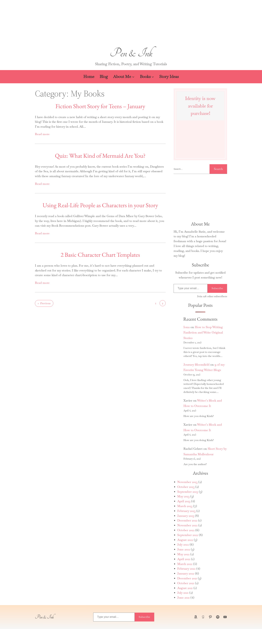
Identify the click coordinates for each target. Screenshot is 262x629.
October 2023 (185, 487)
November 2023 (187, 482)
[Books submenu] (153, 76)
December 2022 (187, 520)
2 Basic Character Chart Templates (100, 254)
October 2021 (185, 583)
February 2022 (186, 568)
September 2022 (187, 535)
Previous (44, 303)
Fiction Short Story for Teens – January (100, 106)
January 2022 (185, 573)
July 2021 (182, 593)
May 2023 (183, 496)
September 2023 (187, 492)
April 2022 (183, 559)
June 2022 (183, 549)
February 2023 (186, 511)
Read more (42, 134)
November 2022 (187, 525)
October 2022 (185, 530)
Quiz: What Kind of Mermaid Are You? (100, 155)
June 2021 (183, 597)
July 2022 (183, 544)
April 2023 (183, 501)
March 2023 (184, 506)
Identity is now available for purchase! (200, 105)
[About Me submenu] (133, 76)
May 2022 (183, 554)
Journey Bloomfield (196, 364)
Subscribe (217, 288)
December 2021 (187, 578)
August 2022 (185, 540)
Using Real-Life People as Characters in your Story (100, 205)
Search (218, 169)
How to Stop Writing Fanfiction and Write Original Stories (203, 332)
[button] (131, 24)
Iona (186, 327)
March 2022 (184, 564)
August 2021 (185, 588)
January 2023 (185, 516)
